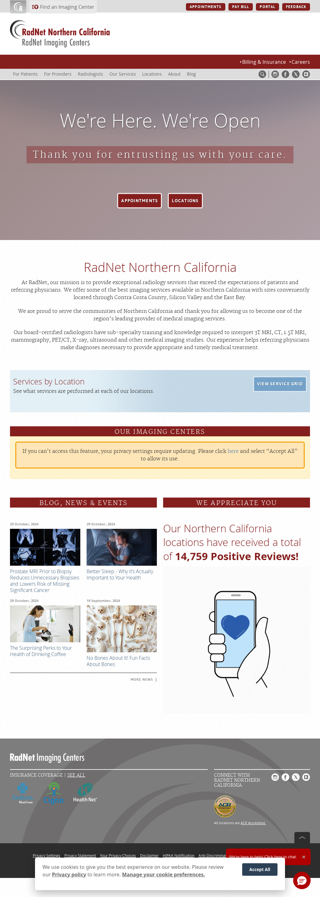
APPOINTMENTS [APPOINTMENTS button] (205, 7)
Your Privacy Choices (118, 855)
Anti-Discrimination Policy (220, 855)
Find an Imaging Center (67, 6)
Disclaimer (149, 855)
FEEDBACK (296, 7)
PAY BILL (240, 7)
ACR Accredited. (253, 822)
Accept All (259, 869)
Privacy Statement (80, 855)
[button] (139, 200)
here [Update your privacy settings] (233, 451)
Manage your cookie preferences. (163, 874)
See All (76, 775)
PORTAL (267, 7)
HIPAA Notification (178, 855)
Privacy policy (69, 874)
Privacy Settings (46, 855)
